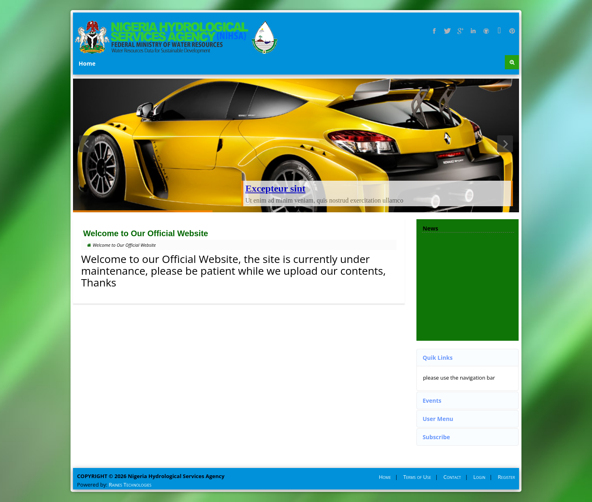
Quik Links (438, 357)
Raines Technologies (130, 484)
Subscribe (436, 437)
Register (506, 477)
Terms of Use (417, 477)
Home (87, 63)
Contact (452, 477)
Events (432, 400)
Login (479, 477)
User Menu (438, 419)
